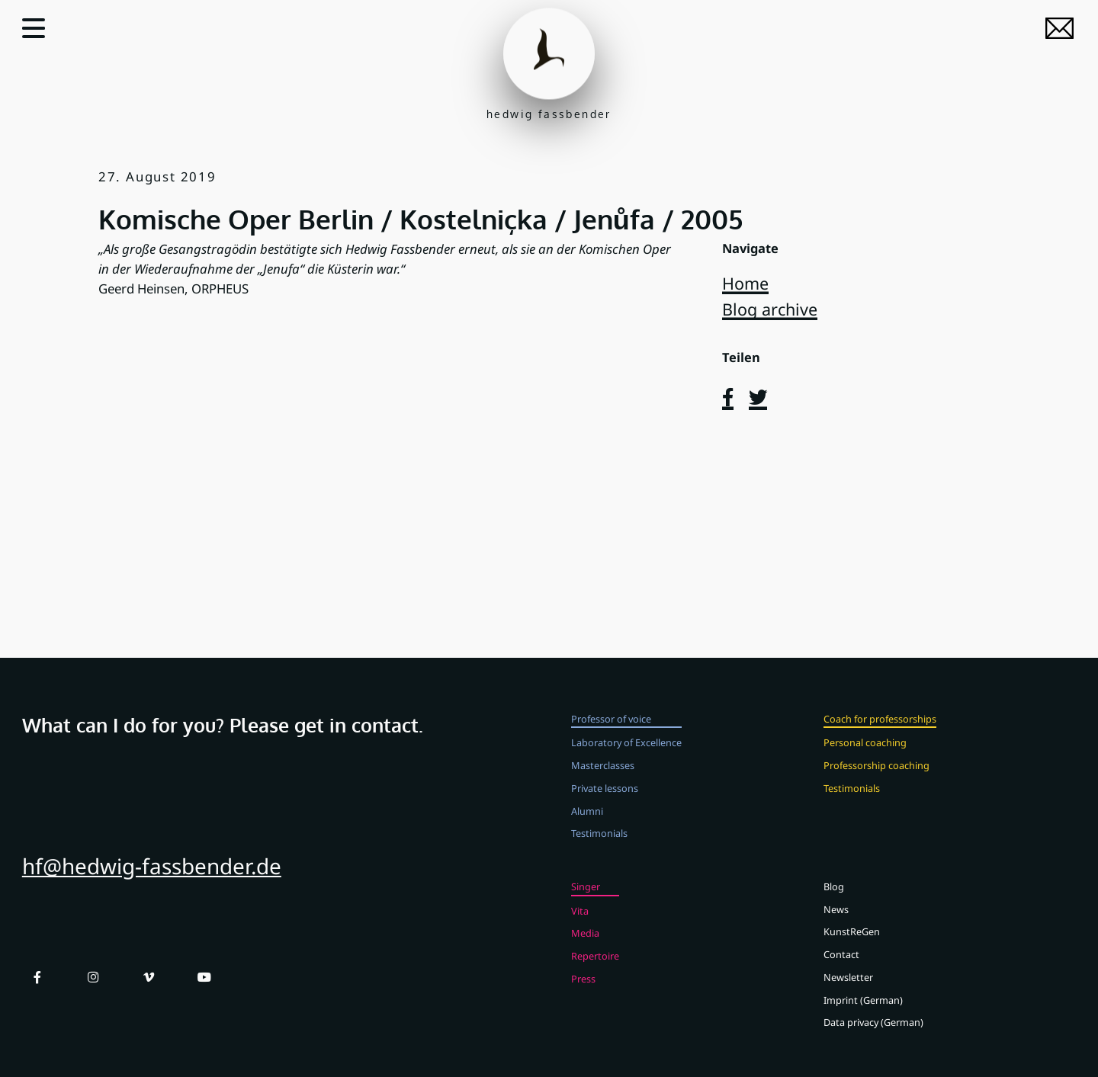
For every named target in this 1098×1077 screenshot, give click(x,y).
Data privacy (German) (873, 1040)
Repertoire (595, 973)
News (836, 927)
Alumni (587, 828)
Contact (841, 972)
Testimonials (599, 850)
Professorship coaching (876, 783)
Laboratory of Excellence (626, 760)
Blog (834, 904)
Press (583, 996)
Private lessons (604, 806)
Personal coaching (865, 760)
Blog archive (769, 309)
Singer (585, 904)
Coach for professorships (880, 736)
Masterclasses (602, 783)
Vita (580, 928)
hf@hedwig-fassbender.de (151, 883)
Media (585, 950)
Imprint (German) (863, 1017)
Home (745, 283)
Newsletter (848, 995)
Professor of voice (611, 736)
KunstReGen (852, 949)
